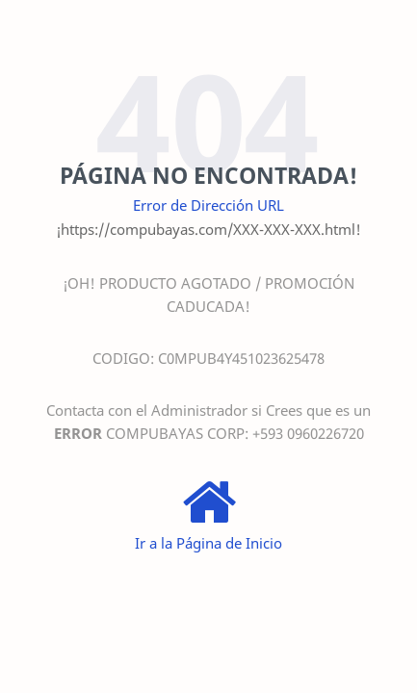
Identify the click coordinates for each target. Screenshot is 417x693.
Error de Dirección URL (208, 205)
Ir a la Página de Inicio (208, 542)
